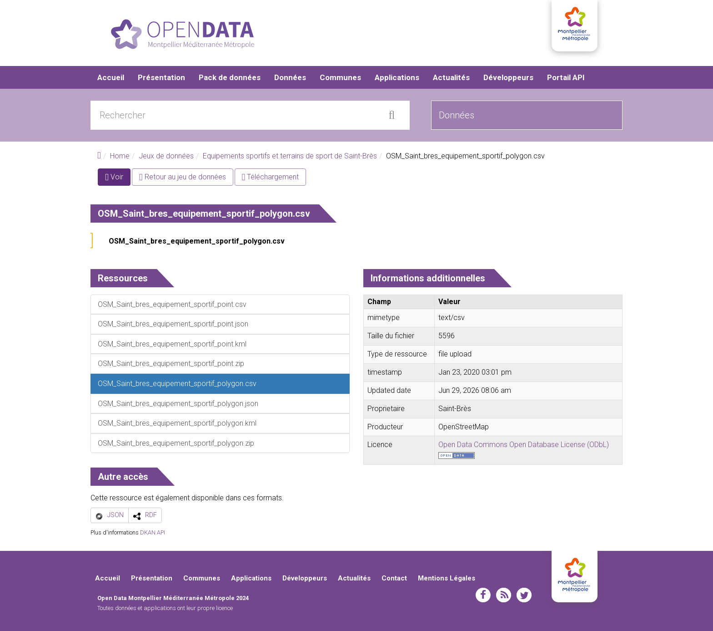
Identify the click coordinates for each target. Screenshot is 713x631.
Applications (397, 77)
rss (503, 595)
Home (120, 156)
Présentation (161, 77)
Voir (118, 179)
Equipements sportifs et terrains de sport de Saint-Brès (290, 156)
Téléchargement (270, 177)
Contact (394, 578)
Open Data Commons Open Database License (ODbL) (523, 444)
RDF (151, 515)
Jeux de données (166, 156)
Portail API (566, 77)
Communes (340, 77)
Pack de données (230, 77)
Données (290, 77)
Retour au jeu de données (182, 177)
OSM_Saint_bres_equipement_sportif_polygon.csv (197, 241)
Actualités (451, 77)
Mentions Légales (446, 578)
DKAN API (152, 532)
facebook (483, 595)
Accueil (110, 77)
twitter (524, 595)
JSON (115, 515)
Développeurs (508, 77)
